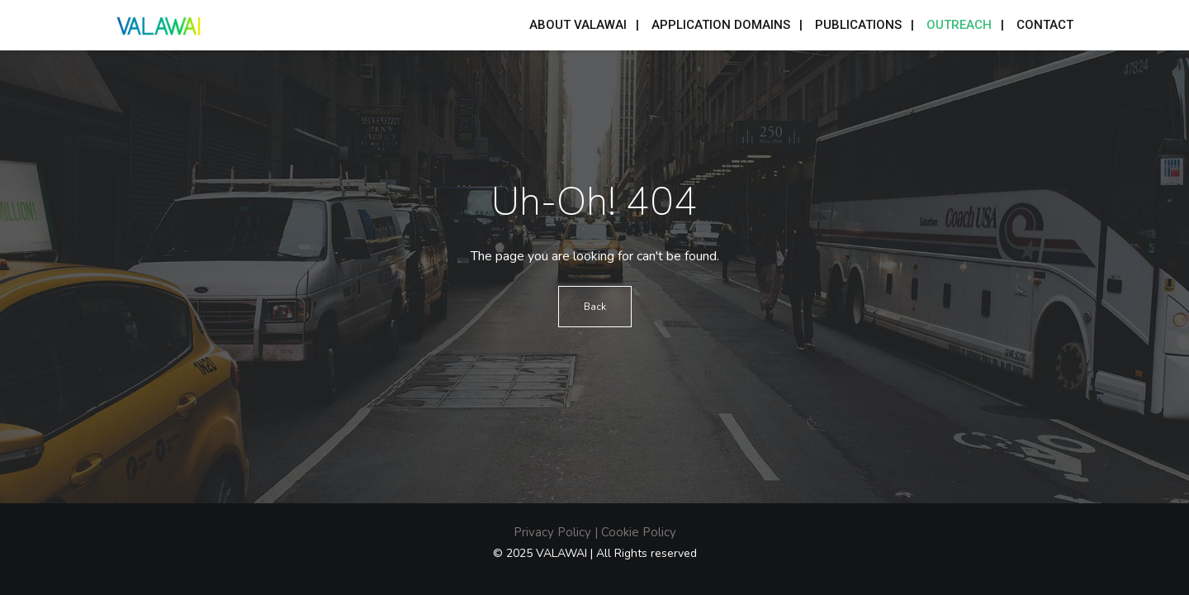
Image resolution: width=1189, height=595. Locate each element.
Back (595, 306)
